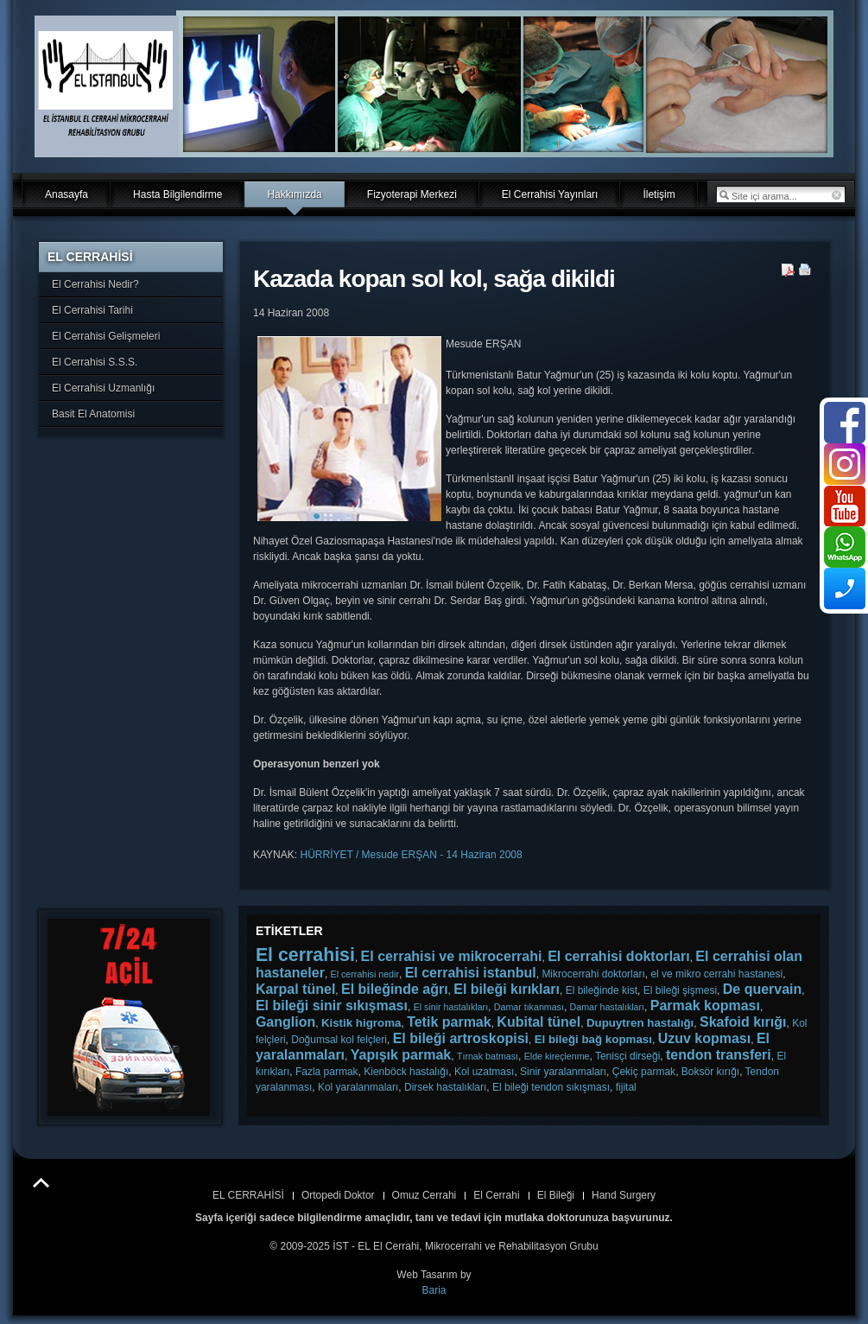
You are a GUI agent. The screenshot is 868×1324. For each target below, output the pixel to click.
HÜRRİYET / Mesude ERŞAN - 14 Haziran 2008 (411, 855)
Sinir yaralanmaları (563, 1072)
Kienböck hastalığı (406, 1072)
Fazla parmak (326, 1072)
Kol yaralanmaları (358, 1087)
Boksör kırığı (710, 1072)
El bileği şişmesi (680, 990)
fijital (626, 1087)
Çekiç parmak (643, 1072)
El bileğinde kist (601, 990)
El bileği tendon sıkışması (551, 1087)
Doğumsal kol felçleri (339, 1040)
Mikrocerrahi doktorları (593, 974)
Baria (433, 1290)
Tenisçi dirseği (627, 1056)
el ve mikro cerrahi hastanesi (716, 974)
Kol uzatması (484, 1072)
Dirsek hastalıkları (445, 1087)
